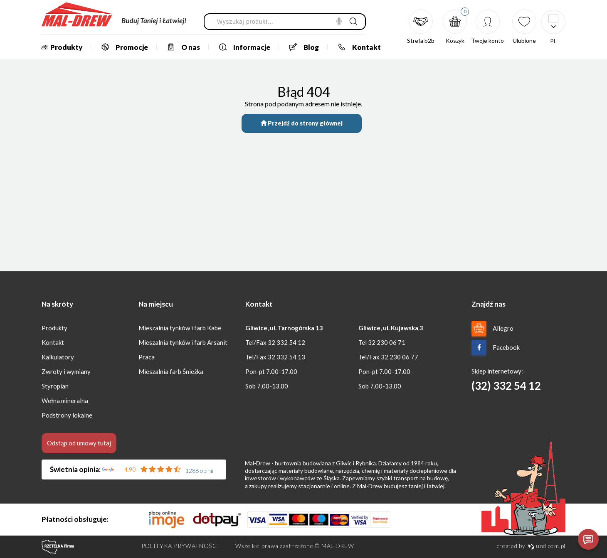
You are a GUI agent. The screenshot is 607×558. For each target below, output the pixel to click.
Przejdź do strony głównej (302, 123)
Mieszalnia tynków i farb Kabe (179, 328)
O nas (180, 47)
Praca (146, 357)
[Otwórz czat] (588, 539)
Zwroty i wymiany (66, 371)
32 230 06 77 (399, 357)
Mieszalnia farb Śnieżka (170, 371)
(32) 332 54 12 (506, 385)
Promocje (122, 47)
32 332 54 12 (286, 342)
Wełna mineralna (65, 400)
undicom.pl (546, 545)
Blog (301, 47)
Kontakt (356, 47)
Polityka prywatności (180, 545)
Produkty (60, 47)
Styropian (55, 386)
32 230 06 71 (386, 342)
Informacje (241, 47)
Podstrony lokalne (67, 415)
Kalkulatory (58, 357)
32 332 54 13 (286, 357)
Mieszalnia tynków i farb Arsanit (182, 342)
